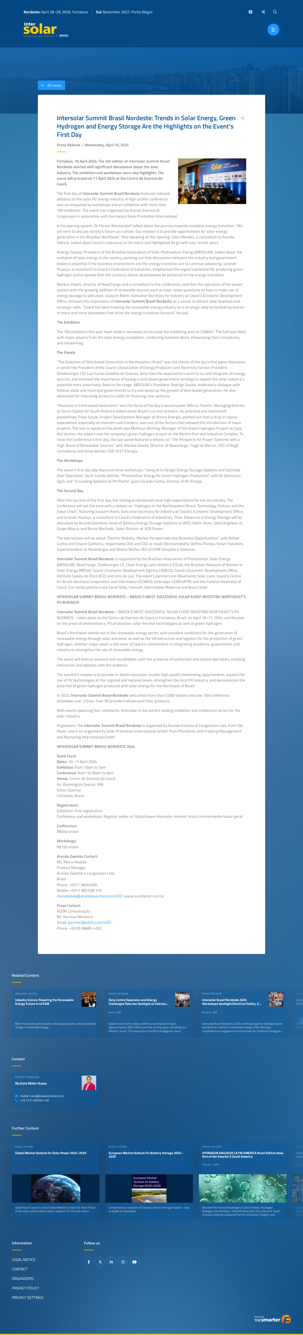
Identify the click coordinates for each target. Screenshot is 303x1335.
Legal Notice (24, 1259)
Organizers (23, 1278)
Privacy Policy (25, 1288)
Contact (20, 1269)
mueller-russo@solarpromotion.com (39, 1096)
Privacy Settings (27, 1297)
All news (49, 85)
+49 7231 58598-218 (32, 1100)
